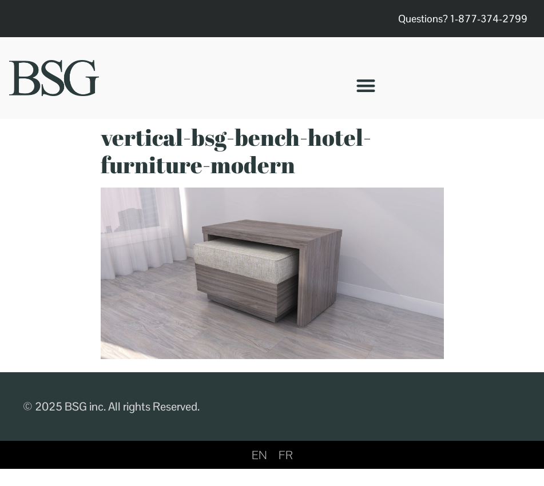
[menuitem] (259, 454)
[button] (366, 85)
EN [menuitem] (259, 455)
